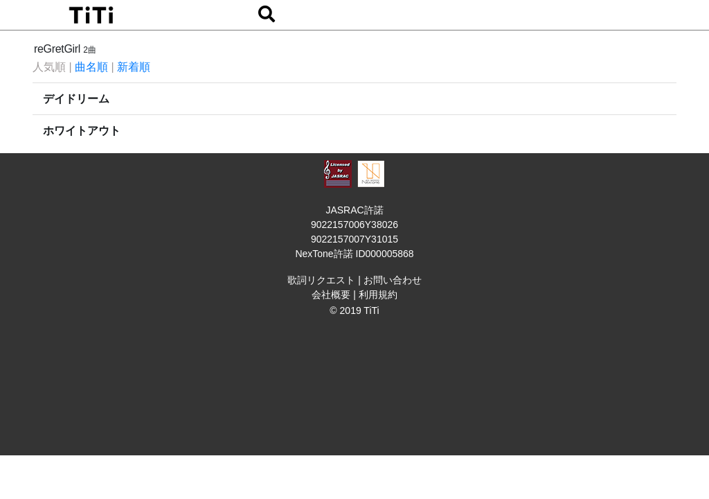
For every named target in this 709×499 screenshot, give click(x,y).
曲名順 (91, 67)
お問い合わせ (393, 280)
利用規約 (378, 294)
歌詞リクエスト (321, 280)
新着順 (133, 67)
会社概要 (331, 294)
